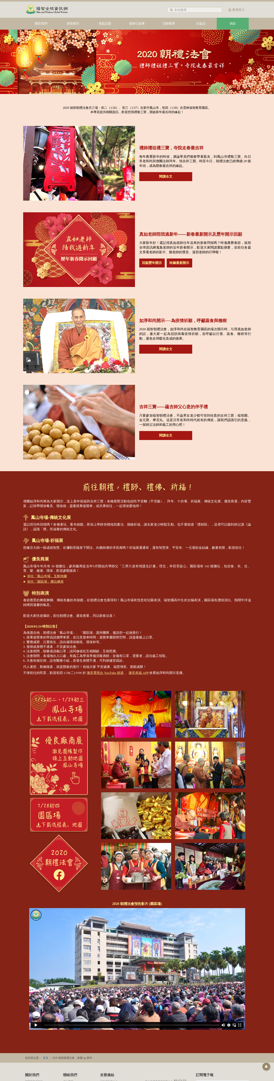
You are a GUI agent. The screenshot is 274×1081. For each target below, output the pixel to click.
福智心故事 (137, 23)
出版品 (200, 23)
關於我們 (41, 23)
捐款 (233, 23)
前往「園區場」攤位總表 (45, 581)
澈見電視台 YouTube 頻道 (105, 673)
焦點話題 (105, 23)
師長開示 (73, 23)
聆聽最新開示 (179, 263)
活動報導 (169, 23)
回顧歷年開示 (152, 263)
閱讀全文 (165, 176)
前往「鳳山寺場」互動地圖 (47, 576)
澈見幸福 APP (139, 673)
